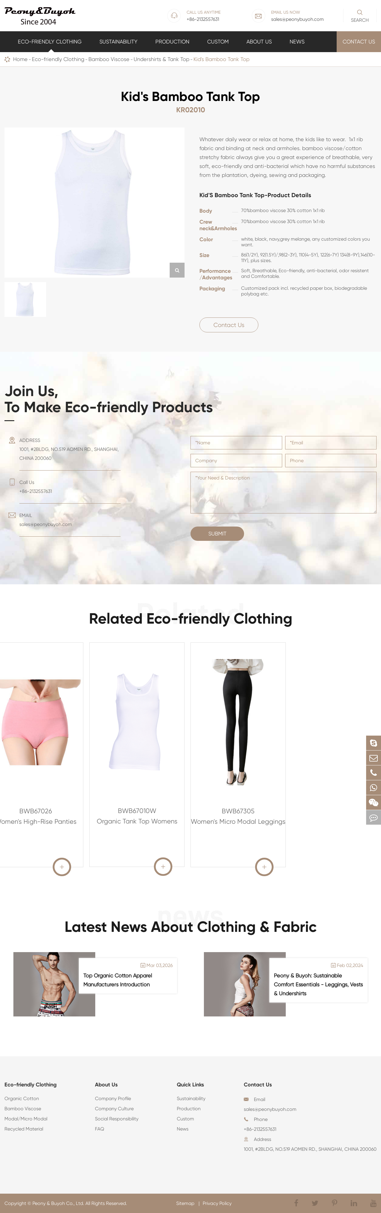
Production (172, 41)
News (297, 41)
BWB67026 (35, 811)
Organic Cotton (21, 1098)
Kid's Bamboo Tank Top (221, 59)
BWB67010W (137, 811)
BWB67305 (238, 811)
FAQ (99, 1129)
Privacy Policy (217, 1203)
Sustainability (118, 41)
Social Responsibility (116, 1119)
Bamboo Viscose (108, 59)
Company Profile (113, 1098)
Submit (217, 533)
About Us (259, 41)
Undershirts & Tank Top (161, 59)
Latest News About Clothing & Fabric (191, 927)
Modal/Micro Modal (25, 1119)
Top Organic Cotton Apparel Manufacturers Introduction (117, 980)
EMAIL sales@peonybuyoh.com (45, 520)
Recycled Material (23, 1129)
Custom (218, 41)
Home (20, 59)
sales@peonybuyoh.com (270, 1109)
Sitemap (186, 1203)
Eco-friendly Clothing (50, 41)
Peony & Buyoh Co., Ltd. (58, 1203)
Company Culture (114, 1108)
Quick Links (190, 1084)
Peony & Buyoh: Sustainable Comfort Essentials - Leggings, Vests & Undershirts (318, 984)
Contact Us (359, 41)
